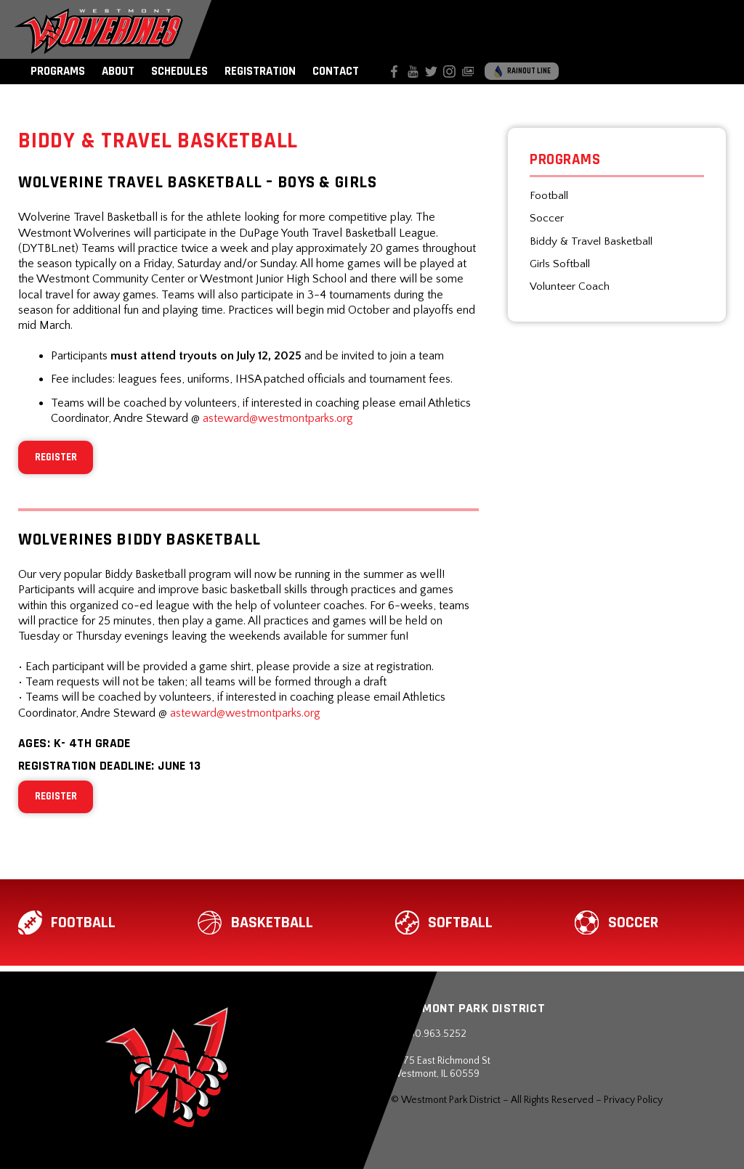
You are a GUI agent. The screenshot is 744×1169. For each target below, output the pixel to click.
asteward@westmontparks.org (278, 418)
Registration (260, 71)
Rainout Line (521, 71)
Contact (335, 71)
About (118, 71)
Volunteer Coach (570, 286)
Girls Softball (560, 264)
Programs (58, 71)
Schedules (179, 71)
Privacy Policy (633, 1100)
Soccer (547, 218)
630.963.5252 (428, 1034)
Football (549, 196)
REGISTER (56, 457)
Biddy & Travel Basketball (591, 241)
